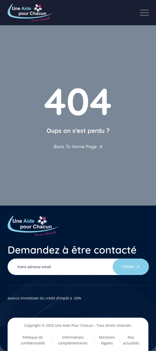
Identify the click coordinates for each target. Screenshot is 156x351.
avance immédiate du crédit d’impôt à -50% (44, 298)
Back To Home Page (75, 146)
